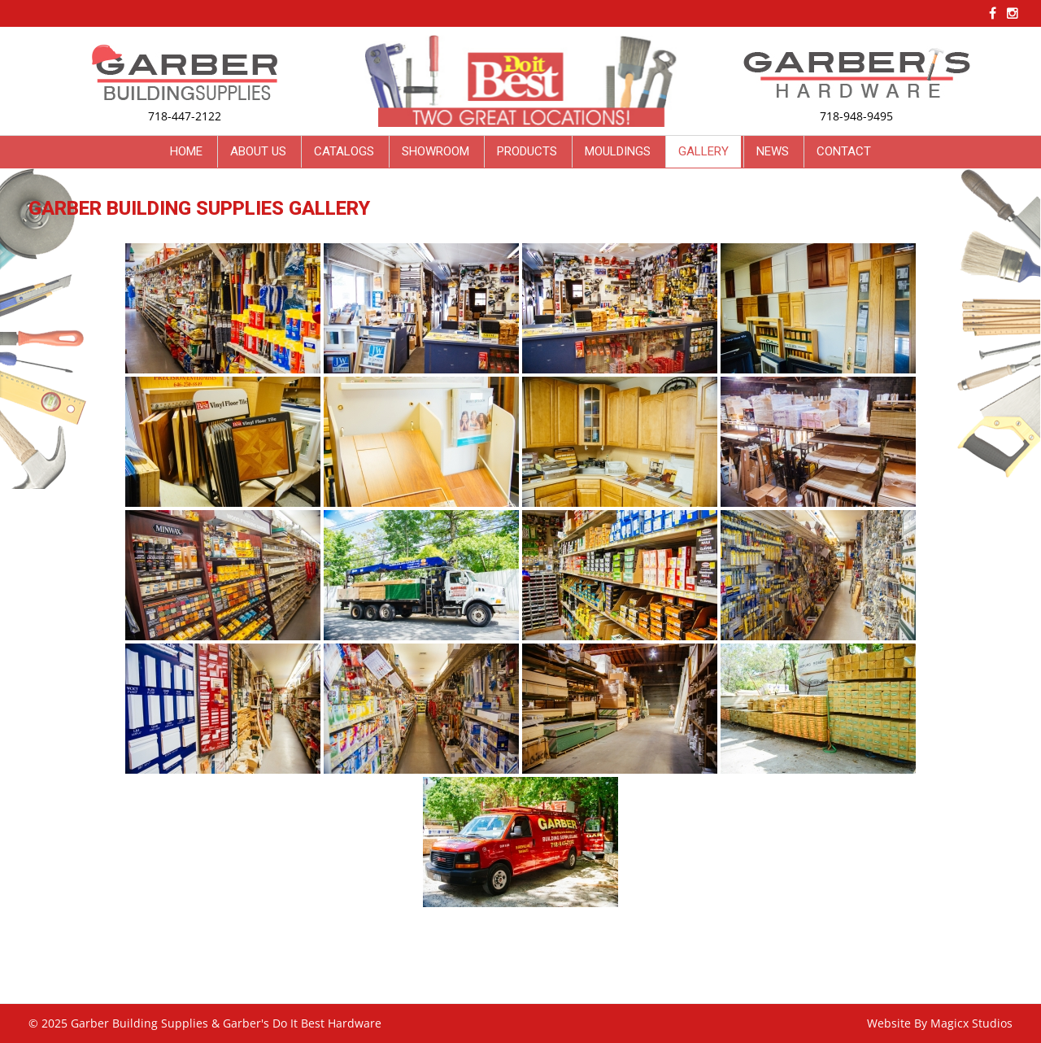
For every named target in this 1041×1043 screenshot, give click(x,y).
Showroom (435, 151)
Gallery (703, 151)
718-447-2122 (184, 116)
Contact (844, 151)
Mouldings (618, 151)
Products (527, 151)
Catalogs (344, 151)
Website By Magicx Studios (940, 1023)
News (772, 151)
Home (186, 151)
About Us (258, 151)
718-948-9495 (856, 116)
